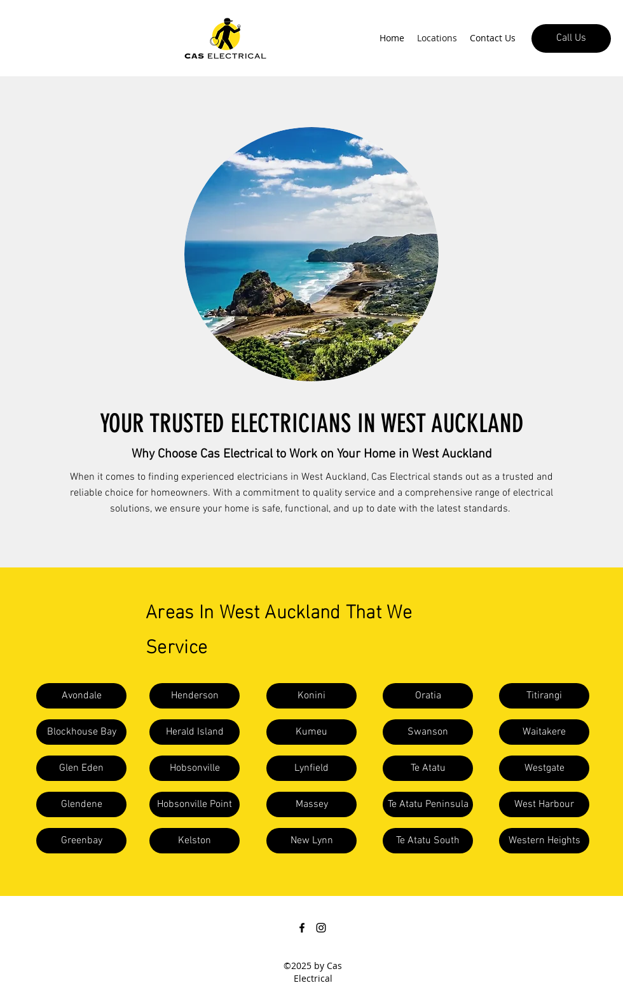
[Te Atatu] (428, 768)
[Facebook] (302, 927)
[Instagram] (321, 927)
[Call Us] (571, 38)
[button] (81, 696)
